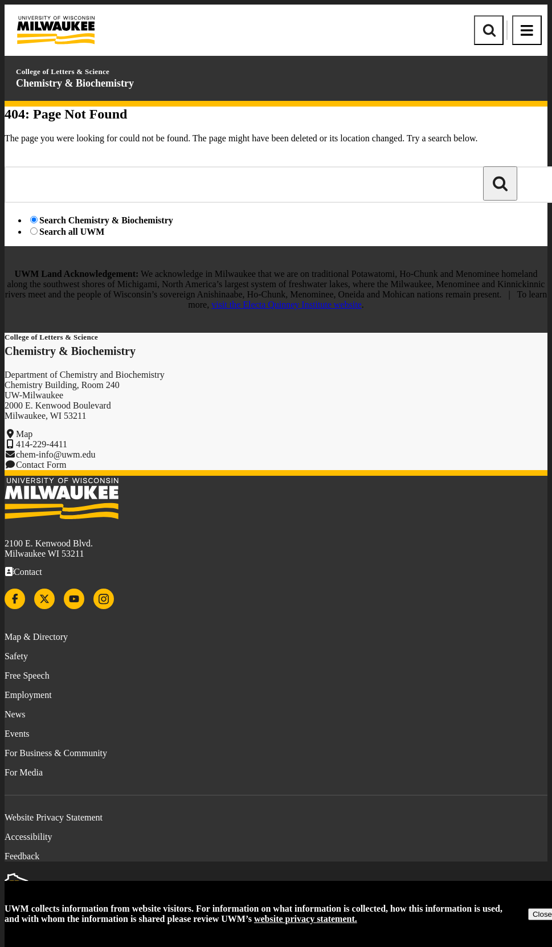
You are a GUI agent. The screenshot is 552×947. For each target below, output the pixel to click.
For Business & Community (56, 753)
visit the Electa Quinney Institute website (286, 304)
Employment (28, 695)
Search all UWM (71, 231)
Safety (16, 656)
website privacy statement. (305, 919)
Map (24, 434)
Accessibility (28, 837)
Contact (28, 572)
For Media (24, 772)
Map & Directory (36, 637)
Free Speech (27, 675)
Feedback (22, 856)
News (15, 714)
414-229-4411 (41, 444)
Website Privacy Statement (54, 817)
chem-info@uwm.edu (56, 454)
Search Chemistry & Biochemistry (106, 220)
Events (17, 733)
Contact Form (41, 465)
